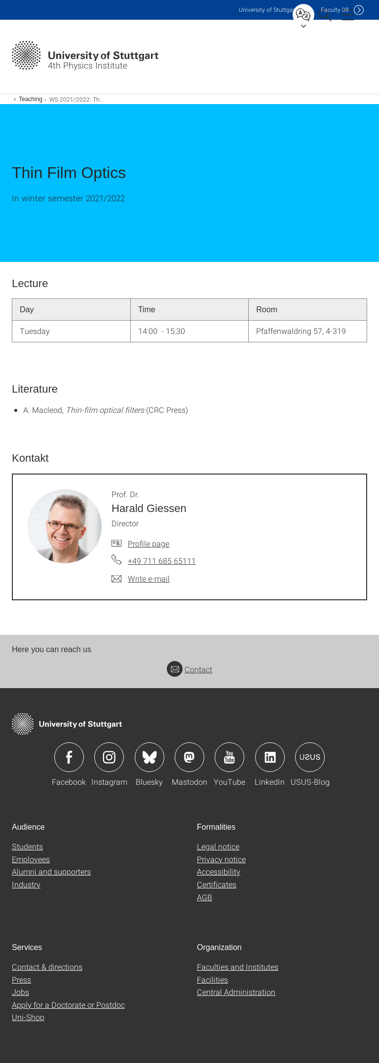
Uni (268, 9)
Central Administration (236, 992)
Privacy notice (221, 859)
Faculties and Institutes (237, 966)
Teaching (30, 99)
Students (27, 846)
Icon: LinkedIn (270, 757)
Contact (189, 669)
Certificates (216, 884)
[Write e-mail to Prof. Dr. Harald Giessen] (141, 578)
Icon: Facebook (69, 757)
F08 (335, 9)
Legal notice (218, 846)
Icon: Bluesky (149, 757)
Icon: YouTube (229, 757)
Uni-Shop (28, 1017)
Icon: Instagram (109, 757)
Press (21, 979)
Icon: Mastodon (189, 757)
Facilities (212, 979)
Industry (26, 884)
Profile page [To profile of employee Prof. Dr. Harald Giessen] (148, 543)
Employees (31, 859)
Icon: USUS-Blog (310, 757)
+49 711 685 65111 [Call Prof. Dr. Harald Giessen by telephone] (162, 560)
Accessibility (218, 871)
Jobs (20, 992)
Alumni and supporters (51, 871)
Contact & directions (47, 966)
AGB (204, 897)
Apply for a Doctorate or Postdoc (68, 1004)
